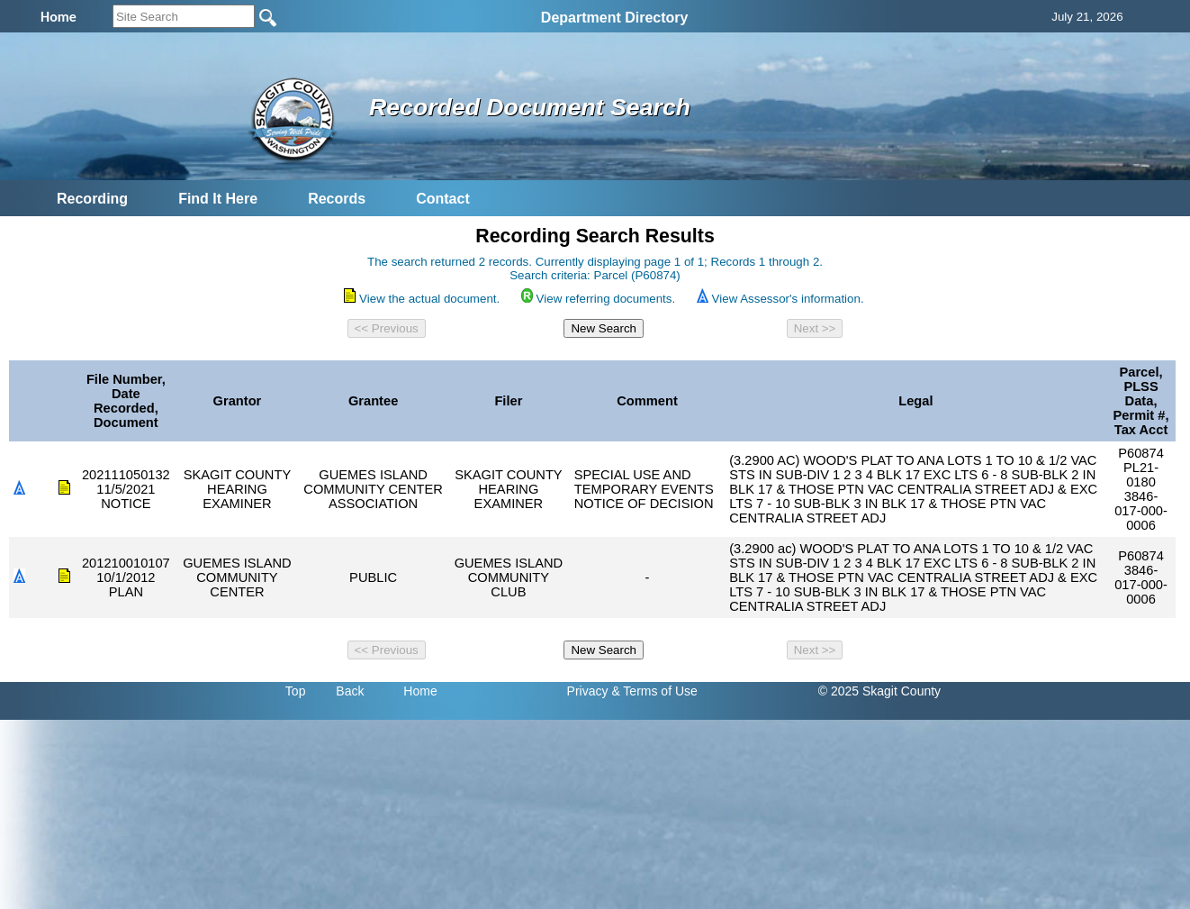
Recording (92, 198)
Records (336, 198)
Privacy (588, 691)
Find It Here (217, 198)
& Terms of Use (654, 691)
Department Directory (615, 17)
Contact (443, 198)
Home (420, 691)
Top (295, 691)
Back (350, 691)
